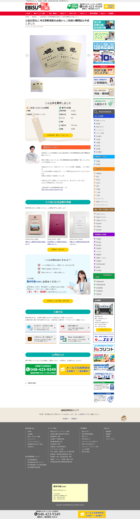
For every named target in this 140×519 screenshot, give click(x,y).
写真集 (98, 189)
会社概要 (30, 434)
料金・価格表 (53, 13)
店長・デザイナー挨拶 (34, 436)
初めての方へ (73, 13)
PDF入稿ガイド (86, 439)
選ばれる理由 (85, 451)
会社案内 (98, 136)
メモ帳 (98, 192)
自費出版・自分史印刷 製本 (58, 446)
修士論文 (98, 245)
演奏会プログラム (101, 220)
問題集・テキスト (101, 258)
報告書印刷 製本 (55, 436)
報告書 (98, 123)
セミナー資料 (100, 133)
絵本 (97, 176)
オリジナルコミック (102, 205)
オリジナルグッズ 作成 (56, 449)
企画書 (98, 142)
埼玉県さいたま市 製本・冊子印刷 (58, 301)
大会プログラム (100, 214)
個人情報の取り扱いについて (36, 462)
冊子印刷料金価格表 (87, 434)
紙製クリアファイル (102, 201)
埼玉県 (65, 418)
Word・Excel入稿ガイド (88, 444)
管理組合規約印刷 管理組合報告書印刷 (61, 461)
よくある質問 (85, 449)
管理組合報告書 (100, 284)
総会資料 (98, 230)
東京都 (73, 418)
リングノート (100, 198)
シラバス (98, 251)
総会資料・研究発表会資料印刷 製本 (61, 454)
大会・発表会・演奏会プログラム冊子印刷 (62, 451)
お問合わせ (31, 446)
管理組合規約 (100, 281)
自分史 (98, 183)
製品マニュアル (100, 120)
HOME (28, 13)
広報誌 (98, 161)
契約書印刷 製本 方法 (56, 441)
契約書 (98, 149)
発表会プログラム (101, 217)
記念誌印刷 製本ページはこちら (58, 135)
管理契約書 (99, 291)
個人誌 (98, 179)
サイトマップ (31, 439)
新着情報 (30, 383)
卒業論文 (98, 239)
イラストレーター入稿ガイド (90, 441)
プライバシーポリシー (34, 441)
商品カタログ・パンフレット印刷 (59, 431)
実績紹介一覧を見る (58, 249)
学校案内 (98, 261)
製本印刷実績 (93, 13)
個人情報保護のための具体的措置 (37, 464)
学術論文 (98, 248)
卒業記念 (98, 226)
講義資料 (98, 254)
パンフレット (100, 130)
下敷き (98, 195)
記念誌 (98, 145)
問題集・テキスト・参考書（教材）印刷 (61, 459)
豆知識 (108, 436)
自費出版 (98, 173)
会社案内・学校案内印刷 (57, 439)
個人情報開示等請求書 (34, 467)
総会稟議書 (99, 288)
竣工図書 (98, 152)
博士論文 (98, 242)
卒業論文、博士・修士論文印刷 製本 (61, 456)
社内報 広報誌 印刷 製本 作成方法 (59, 434)
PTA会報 (98, 270)
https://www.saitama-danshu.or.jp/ (52, 190)
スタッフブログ (110, 439)
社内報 (98, 139)
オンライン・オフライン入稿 (90, 446)
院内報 (98, 164)
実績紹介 (34, 17)
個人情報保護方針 (33, 459)
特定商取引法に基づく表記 (35, 444)
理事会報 (98, 294)
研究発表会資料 (100, 264)
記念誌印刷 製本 (55, 444)
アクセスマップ (104, 329)
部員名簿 (98, 223)
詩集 (97, 186)
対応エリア (83, 13)
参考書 (98, 267)
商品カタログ (100, 127)
